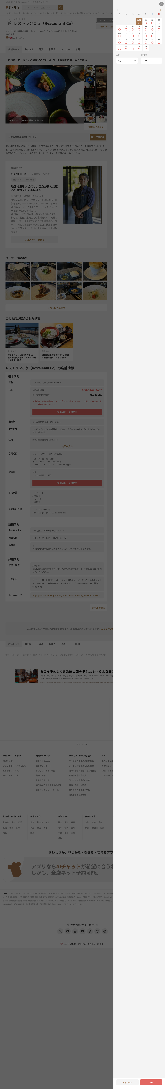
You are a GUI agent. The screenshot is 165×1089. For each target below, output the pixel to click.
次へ (151, 1082)
